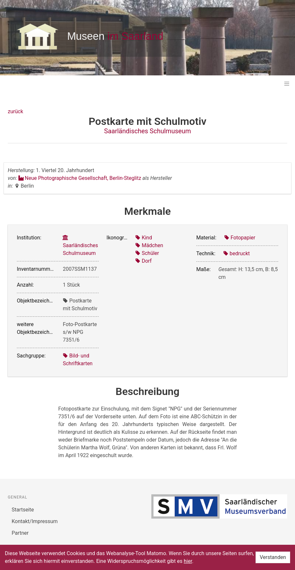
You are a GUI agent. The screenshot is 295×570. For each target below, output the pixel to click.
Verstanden (273, 557)
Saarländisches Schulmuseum (147, 131)
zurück (15, 111)
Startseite (23, 510)
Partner (20, 533)
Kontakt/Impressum (35, 521)
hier (188, 561)
